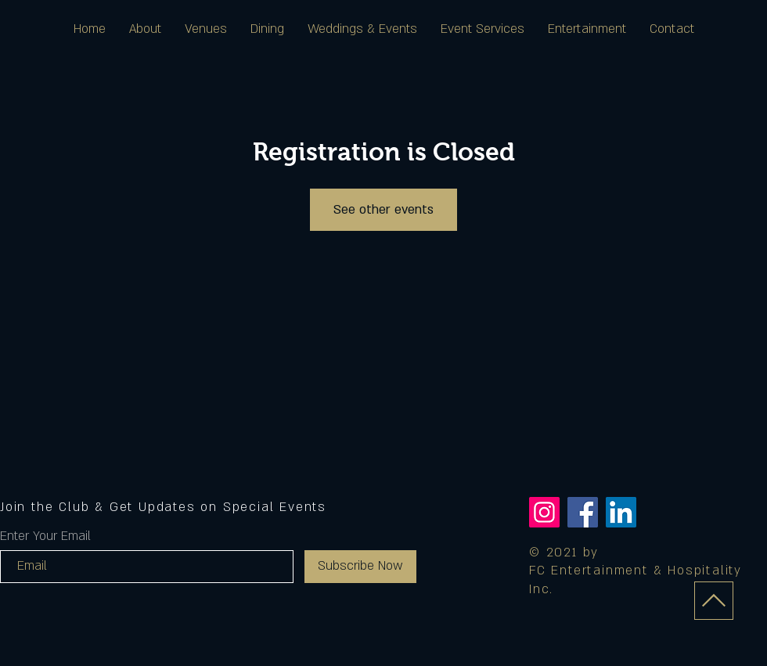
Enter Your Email (45, 536)
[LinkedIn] (621, 512)
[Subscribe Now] (360, 566)
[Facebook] (582, 512)
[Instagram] (544, 512)
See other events (383, 209)
